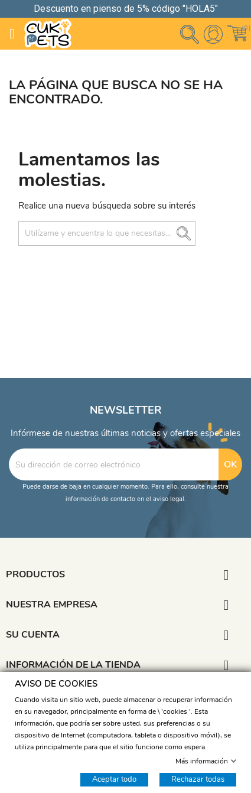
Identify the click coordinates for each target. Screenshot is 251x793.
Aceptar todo (114, 779)
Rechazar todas (197, 779)
